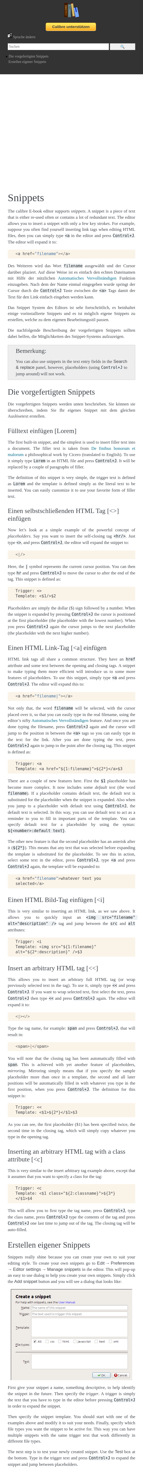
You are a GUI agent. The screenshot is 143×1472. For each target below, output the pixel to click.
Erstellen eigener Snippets (27, 62)
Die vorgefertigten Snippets (29, 56)
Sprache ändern (21, 37)
